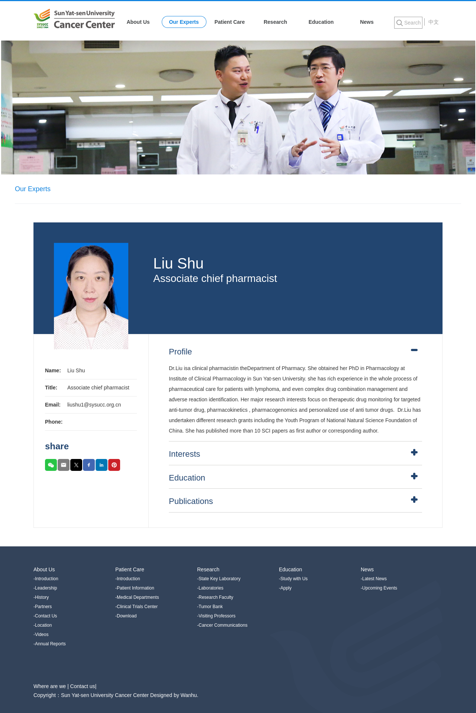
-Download (125, 616)
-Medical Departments (137, 597)
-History (41, 597)
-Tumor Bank (210, 606)
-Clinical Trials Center (136, 606)
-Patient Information (134, 588)
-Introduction (45, 578)
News (367, 22)
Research (275, 22)
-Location (42, 625)
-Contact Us (45, 616)
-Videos (40, 634)
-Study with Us (293, 578)
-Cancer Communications (222, 625)
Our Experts (184, 22)
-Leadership (45, 588)
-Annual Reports (49, 643)
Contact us (82, 686)
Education (321, 22)
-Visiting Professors (216, 616)
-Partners (42, 606)
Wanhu (189, 695)
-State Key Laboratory (219, 578)
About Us (137, 22)
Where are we (50, 686)
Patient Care (230, 22)
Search (412, 23)
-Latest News (374, 578)
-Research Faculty (215, 597)
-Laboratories (210, 588)
